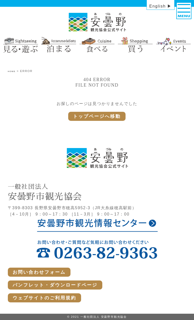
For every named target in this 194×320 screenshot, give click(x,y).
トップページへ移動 (97, 116)
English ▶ (160, 6)
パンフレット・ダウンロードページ (55, 285)
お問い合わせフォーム (39, 272)
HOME (12, 71)
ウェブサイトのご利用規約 (44, 297)
